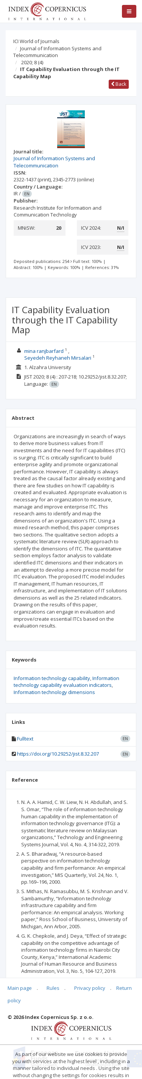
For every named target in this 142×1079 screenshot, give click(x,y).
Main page (20, 988)
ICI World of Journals (36, 41)
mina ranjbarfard (44, 351)
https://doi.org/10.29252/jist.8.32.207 (58, 753)
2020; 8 (32, 62)
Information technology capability (52, 678)
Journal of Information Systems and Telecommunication (57, 52)
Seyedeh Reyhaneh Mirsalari (57, 357)
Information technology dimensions (54, 692)
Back (118, 83)
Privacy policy (89, 988)
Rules (53, 988)
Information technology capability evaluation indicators (66, 682)
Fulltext (25, 738)
